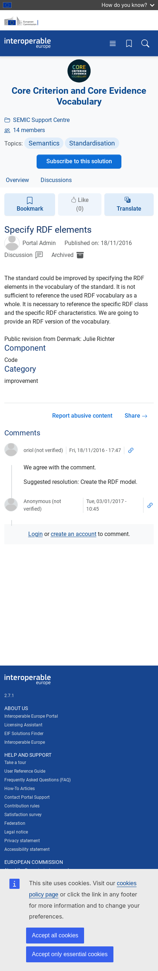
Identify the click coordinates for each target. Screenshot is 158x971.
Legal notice (16, 832)
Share (136, 415)
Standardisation (92, 143)
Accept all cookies (55, 935)
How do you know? (127, 5)
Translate (129, 208)
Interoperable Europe (24, 742)
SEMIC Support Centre (41, 120)
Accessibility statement (27, 849)
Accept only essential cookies (70, 954)
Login (35, 534)
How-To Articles (19, 788)
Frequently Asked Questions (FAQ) (37, 779)
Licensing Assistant (23, 724)
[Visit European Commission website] (22, 20)
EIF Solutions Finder (23, 733)
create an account (73, 534)
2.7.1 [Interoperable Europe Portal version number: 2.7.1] (9, 695)
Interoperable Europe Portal (31, 716)
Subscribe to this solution (79, 161)
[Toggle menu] (112, 43)
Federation (14, 823)
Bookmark (30, 204)
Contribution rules (22, 806)
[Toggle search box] (145, 43)
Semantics (44, 143)
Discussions (56, 180)
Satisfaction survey (23, 814)
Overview (17, 180)
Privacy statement (22, 840)
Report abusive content (82, 415)
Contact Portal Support (27, 797)
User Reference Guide (24, 771)
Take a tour (15, 762)
